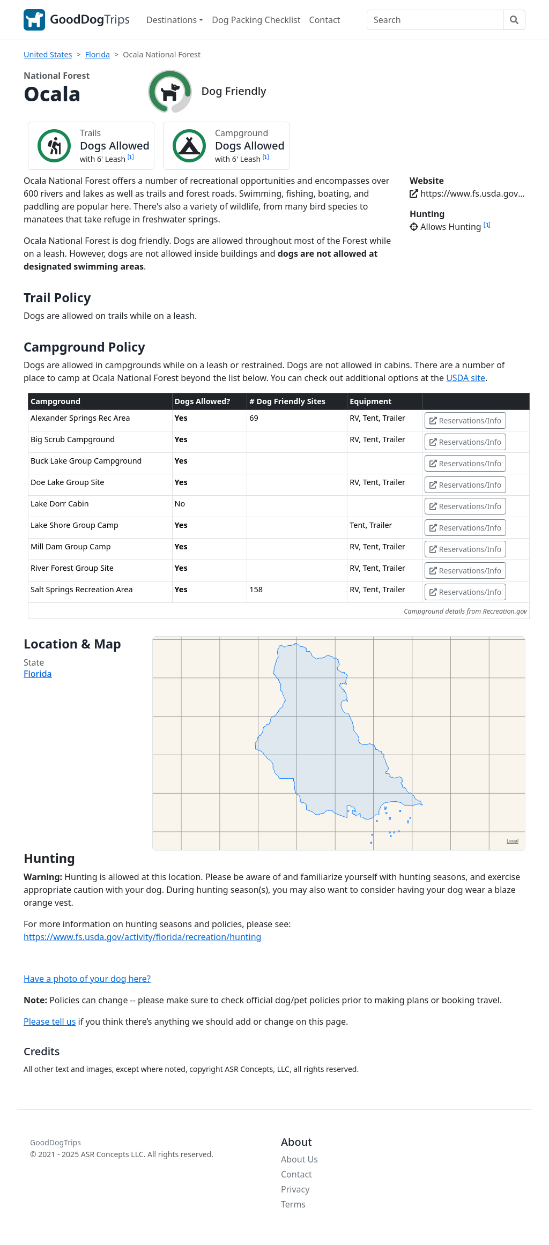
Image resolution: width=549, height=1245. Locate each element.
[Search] (435, 20)
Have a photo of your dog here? (87, 979)
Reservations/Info (465, 420)
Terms (293, 1204)
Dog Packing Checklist (256, 20)
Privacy (295, 1189)
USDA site (465, 378)
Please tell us (50, 1021)
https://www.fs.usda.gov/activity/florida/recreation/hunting (142, 937)
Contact (324, 20)
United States (48, 54)
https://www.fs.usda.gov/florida (467, 193)
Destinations (171, 20)
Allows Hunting (450, 227)
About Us (299, 1159)
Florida (97, 54)
